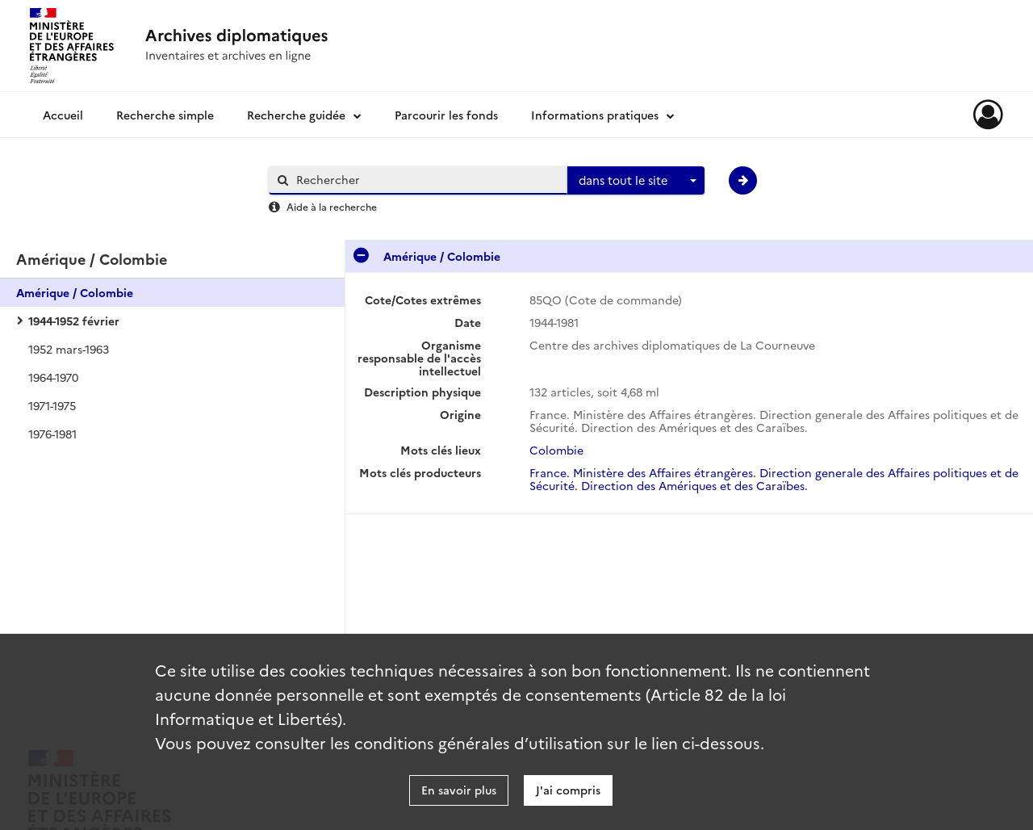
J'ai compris (568, 790)
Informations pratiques (595, 115)
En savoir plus (458, 790)
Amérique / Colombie (74, 292)
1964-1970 (53, 377)
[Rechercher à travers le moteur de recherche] (426, 179)
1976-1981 (52, 433)
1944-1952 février (73, 320)
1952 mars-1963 (68, 349)
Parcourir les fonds (446, 115)
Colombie (556, 450)
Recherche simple (165, 115)
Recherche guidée (296, 115)
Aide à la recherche (331, 206)
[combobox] (636, 180)
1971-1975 (52, 405)
